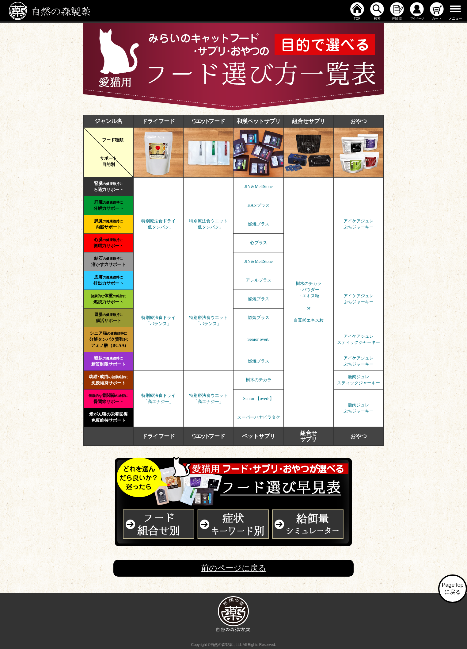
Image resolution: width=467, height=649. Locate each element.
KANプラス (258, 205)
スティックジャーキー (358, 342)
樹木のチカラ (258, 380)
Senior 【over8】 (258, 398)
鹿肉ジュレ (358, 376)
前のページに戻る (233, 568)
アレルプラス (258, 280)
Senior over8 (259, 339)
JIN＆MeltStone (258, 186)
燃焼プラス (258, 224)
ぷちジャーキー (359, 227)
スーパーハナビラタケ (258, 417)
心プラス (258, 242)
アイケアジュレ (359, 221)
